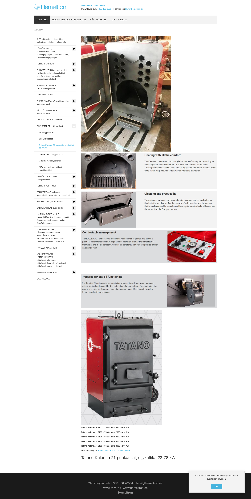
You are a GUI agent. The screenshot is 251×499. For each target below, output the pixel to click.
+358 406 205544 (105, 9)
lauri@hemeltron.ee (134, 9)
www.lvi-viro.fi (112, 488)
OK (216, 486)
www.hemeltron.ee (135, 488)
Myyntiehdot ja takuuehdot (93, 5)
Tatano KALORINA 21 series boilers (114, 450)
